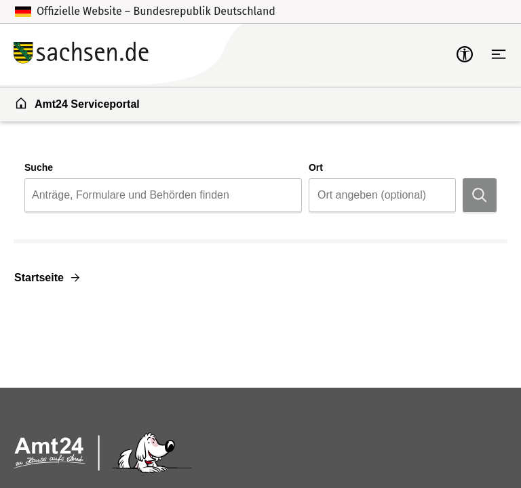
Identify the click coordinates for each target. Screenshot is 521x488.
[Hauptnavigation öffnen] (498, 54)
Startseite (39, 277)
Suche (38, 167)
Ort (316, 167)
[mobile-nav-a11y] (465, 54)
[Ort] (385, 195)
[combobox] (163, 195)
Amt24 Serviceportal (77, 103)
